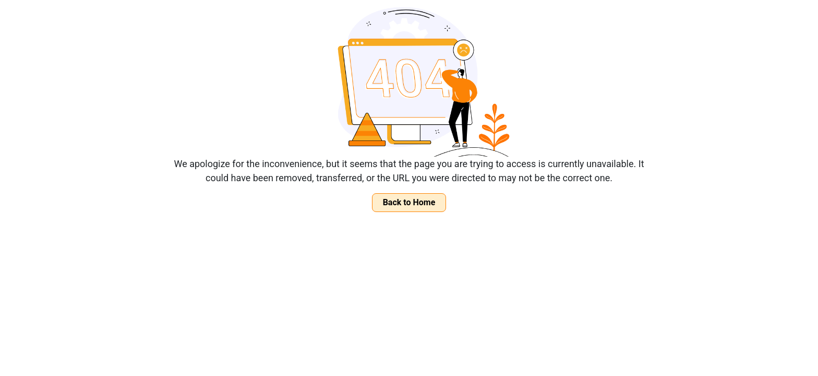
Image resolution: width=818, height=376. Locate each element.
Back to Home (409, 202)
